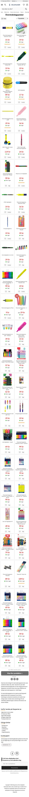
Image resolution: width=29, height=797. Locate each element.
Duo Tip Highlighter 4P (7, 521)
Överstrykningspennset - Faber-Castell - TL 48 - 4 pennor (7, 388)
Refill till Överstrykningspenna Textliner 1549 (7, 91)
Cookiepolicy (5, 729)
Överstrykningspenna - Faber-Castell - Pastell (21, 119)
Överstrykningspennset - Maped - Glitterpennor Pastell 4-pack (21, 362)
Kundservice (5, 725)
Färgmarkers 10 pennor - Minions (21, 388)
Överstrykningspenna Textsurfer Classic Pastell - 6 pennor (8, 496)
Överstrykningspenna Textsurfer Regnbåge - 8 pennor (7, 283)
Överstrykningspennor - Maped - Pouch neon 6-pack (8, 361)
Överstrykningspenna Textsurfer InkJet (21, 203)
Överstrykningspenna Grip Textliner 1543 (21, 282)
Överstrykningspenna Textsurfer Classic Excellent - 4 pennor (7, 470)
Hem (2, 12)
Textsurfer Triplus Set (21, 574)
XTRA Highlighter (7, 202)
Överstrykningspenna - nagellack (21, 255)
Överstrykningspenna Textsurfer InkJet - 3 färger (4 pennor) (21, 657)
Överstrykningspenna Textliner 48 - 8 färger (7, 174)
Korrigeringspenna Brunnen (21, 413)
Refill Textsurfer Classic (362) (7, 148)
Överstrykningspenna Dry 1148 (7, 119)
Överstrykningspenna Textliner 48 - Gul (21, 64)
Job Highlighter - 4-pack (7, 442)
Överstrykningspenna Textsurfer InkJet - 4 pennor (21, 630)
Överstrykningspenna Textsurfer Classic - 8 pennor (21, 443)
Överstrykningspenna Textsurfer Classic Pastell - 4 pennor (21, 470)
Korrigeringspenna (8, 228)
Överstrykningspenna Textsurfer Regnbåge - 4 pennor (7, 630)
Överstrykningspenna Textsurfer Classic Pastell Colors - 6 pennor (21, 604)
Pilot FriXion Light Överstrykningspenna (21, 148)
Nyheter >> (14, 1)
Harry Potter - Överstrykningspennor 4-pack (21, 549)
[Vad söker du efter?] (14, 9)
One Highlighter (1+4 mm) (7, 255)
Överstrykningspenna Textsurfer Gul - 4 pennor (21, 495)
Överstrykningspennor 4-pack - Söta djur (7, 335)
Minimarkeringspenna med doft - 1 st (7, 414)
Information (25, 1)
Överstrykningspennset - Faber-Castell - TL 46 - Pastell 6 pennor (21, 523)
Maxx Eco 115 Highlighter (21, 173)
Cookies (4, 730)
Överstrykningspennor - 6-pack (21, 308)
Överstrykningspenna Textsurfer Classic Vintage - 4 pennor (7, 604)
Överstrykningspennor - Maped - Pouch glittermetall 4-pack (7, 549)
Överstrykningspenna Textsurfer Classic (7, 36)
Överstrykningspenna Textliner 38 (7, 64)
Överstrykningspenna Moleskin (7, 575)
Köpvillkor (4, 727)
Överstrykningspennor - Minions (21, 229)
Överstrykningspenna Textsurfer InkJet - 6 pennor (8, 656)
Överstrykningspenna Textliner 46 (21, 36)
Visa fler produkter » (14, 673)
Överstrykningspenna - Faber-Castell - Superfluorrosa (21, 335)
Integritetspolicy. (14, 773)
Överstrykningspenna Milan (8, 308)
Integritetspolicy (6, 732)
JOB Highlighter (21, 90)
